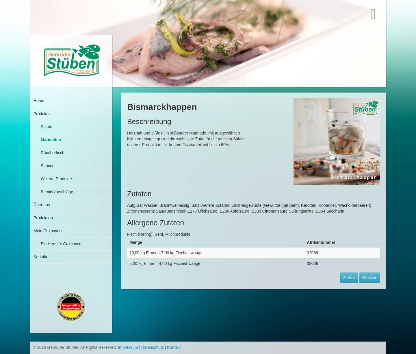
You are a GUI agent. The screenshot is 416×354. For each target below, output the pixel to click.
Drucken (369, 277)
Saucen (47, 165)
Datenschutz (152, 347)
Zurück (349, 277)
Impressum (128, 347)
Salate (46, 126)
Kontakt (40, 257)
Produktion (43, 217)
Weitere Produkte (56, 178)
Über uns (42, 204)
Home (39, 100)
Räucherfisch (52, 152)
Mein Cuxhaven (48, 230)
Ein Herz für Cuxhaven (61, 243)
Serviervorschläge (57, 191)
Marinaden (51, 139)
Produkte (42, 113)
